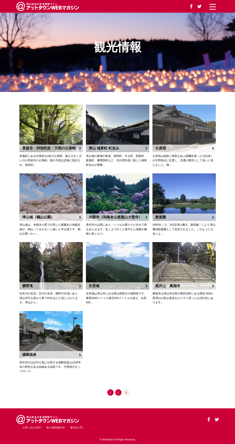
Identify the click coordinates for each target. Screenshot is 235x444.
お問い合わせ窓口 (32, 427)
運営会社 (76, 427)
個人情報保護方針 (55, 427)
